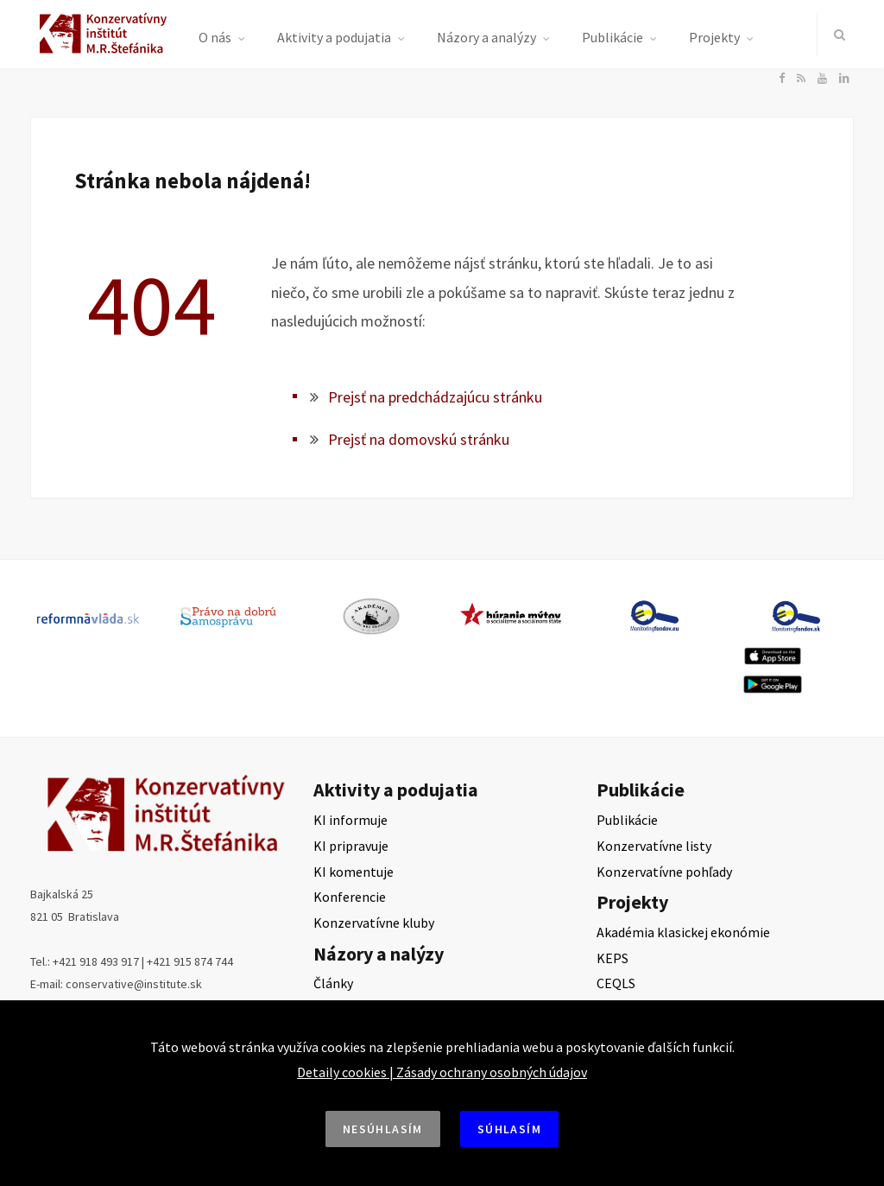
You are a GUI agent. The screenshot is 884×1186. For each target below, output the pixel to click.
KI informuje (350, 819)
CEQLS (616, 983)
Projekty (714, 37)
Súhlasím (509, 1129)
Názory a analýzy (486, 37)
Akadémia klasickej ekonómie (683, 932)
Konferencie (349, 896)
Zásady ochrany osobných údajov (491, 1072)
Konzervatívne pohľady (664, 871)
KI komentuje (353, 871)
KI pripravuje (350, 845)
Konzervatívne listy (654, 845)
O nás (215, 37)
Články (333, 983)
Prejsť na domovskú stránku (418, 439)
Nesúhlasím (383, 1129)
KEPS (612, 958)
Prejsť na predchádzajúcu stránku (435, 397)
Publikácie (612, 37)
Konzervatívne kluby (373, 922)
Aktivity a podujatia (334, 37)
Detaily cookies (342, 1072)
